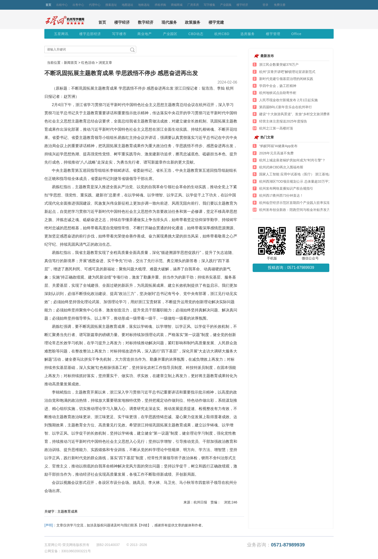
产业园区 (170, 34)
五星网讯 (61, 34)
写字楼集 (209, 5)
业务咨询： (276, 545)
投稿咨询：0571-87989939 (291, 267)
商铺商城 (176, 5)
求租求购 (160, 5)
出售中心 (78, 5)
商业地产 (144, 34)
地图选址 (127, 5)
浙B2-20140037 (108, 545)
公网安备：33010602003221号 (67, 551)
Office (296, 34)
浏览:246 (230, 502)
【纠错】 (144, 525)
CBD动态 (195, 34)
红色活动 (88, 62)
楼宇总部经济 (90, 34)
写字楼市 (119, 34)
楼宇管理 (273, 34)
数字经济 (145, 22)
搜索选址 (111, 5)
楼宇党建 (216, 22)
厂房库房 (193, 5)
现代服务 (169, 22)
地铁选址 (144, 5)
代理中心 (95, 5)
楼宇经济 (242, 5)
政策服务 (192, 22)
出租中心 (62, 5)
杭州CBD (222, 34)
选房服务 (247, 34)
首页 (48, 5)
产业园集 (226, 5)
